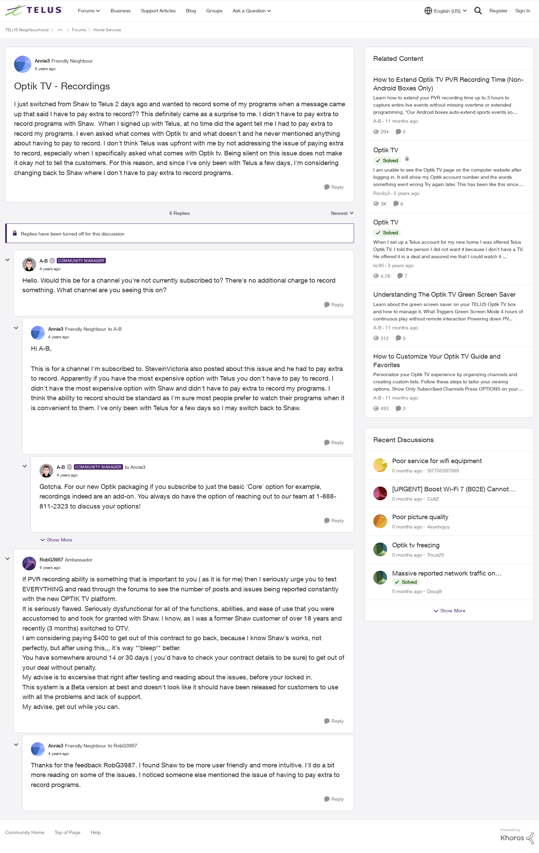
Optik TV (385, 150)
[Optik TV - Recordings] (50, 269)
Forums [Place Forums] (79, 29)
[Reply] (334, 187)
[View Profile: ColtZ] (380, 493)
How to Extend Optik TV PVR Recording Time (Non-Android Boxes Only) (448, 84)
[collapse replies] (7, 260)
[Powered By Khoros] (517, 836)
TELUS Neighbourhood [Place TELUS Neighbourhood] (26, 29)
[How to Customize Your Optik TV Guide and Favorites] (449, 382)
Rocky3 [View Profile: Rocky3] (381, 193)
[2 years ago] (405, 193)
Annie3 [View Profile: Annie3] (42, 61)
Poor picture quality (420, 517)
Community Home (24, 832)
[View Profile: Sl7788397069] (380, 465)
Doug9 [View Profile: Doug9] (434, 591)
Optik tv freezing (416, 545)
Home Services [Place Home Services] (107, 29)
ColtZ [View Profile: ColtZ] (433, 498)
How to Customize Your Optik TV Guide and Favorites (436, 360)
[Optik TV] (449, 177)
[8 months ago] (407, 470)
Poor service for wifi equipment (437, 460)
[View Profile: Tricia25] (380, 549)
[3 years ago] (399, 265)
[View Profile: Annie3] (22, 64)
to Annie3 (135, 467)
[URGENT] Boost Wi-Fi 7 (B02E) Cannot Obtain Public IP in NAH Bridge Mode (450, 489)
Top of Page (67, 832)
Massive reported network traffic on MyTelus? (443, 573)
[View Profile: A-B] (29, 264)
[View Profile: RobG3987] (29, 563)
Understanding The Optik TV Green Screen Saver (444, 294)
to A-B (115, 329)
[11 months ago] (400, 120)
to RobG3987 (122, 745)
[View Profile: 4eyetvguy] (380, 521)
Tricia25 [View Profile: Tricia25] (435, 555)
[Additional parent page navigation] (60, 30)
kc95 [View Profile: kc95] (378, 265)
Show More (56, 540)
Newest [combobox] (342, 213)
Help (96, 832)
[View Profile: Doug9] (380, 577)
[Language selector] (445, 11)
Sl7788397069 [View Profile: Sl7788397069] (443, 470)
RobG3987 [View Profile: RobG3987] (51, 559)
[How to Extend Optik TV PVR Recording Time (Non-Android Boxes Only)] (449, 105)
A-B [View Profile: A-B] (44, 261)
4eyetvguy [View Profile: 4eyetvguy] (438, 526)
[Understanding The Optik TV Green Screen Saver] (449, 311)
